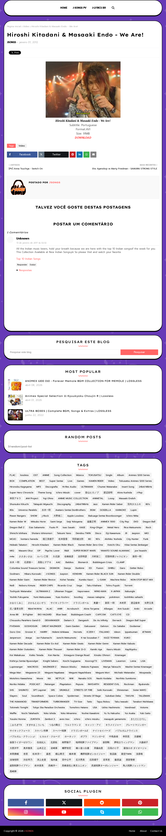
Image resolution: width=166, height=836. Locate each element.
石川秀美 (80, 759)
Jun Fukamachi (44, 637)
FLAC (13, 475)
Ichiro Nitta (132, 515)
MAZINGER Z (49, 667)
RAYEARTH (93, 684)
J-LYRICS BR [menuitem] (99, 8)
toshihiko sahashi (133, 597)
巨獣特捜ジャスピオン (116, 556)
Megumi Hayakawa (54, 672)
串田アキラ (15, 498)
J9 (126, 533)
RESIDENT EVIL (111, 684)
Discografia (51, 486)
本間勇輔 (14, 754)
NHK (71, 678)
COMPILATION (27, 481)
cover (77, 492)
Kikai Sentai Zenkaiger (136, 545)
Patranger (50, 684)
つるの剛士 (54, 725)
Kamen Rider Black (64, 545)
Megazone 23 (33, 672)
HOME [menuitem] (63, 8)
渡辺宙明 (107, 492)
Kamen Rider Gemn (98, 643)
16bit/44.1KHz (35, 608)
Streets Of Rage (92, 696)
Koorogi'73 (91, 661)
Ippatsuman (131, 632)
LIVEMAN (107, 661)
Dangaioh (83, 620)
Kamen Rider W (18, 521)
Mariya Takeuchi (112, 667)
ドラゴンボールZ (79, 730)
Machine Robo (118, 579)
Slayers (13, 696)
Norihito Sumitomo (126, 678)
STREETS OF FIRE (83, 690)
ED (90, 568)
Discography (64, 504)
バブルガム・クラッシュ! (22, 736)
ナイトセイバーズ (102, 730)
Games (80, 481)
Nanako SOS (85, 678)
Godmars (15, 574)
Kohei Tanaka (67, 579)
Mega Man (15, 672)
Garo (122, 568)
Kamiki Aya (96, 649)
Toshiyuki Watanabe (20, 591)
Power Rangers (18, 515)
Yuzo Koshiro (62, 597)
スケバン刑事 (41, 730)
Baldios (70, 562)
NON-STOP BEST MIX (142, 579)
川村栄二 (96, 556)
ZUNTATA (35, 719)
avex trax (64, 719)
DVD (136, 521)
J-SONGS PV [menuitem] (79, 8)
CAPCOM (101, 614)
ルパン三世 (42, 556)
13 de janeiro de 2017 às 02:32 (31, 243)
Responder (22, 264)
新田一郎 (137, 556)
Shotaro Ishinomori (42, 533)
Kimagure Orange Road (76, 655)
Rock (148, 527)
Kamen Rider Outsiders (22, 649)
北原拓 (54, 742)
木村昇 (122, 603)
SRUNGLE (64, 690)
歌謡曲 (113, 754)
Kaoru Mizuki (114, 649)
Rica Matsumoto (132, 527)
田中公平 (66, 759)
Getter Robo (136, 568)
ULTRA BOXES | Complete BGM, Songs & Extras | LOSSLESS (68, 410)
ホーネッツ (70, 736)
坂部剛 (106, 742)
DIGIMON (54, 568)
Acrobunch (73, 608)
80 (89, 539)
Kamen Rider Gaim (19, 579)
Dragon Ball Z (17, 527)
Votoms (144, 707)
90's (98, 539)
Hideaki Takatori (18, 545)
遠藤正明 (91, 521)
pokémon (114, 597)
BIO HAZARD (44, 614)
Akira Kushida (124, 492)
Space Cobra (55, 696)
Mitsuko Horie (38, 521)
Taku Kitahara (94, 585)
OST (35, 475)
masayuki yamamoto (115, 719)
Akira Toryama (91, 608)
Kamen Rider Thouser (50, 649)
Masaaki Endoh (127, 498)
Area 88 (14, 614)
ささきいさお (25, 556)
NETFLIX (60, 678)
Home (132, 831)
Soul (24, 696)
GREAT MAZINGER (51, 626)
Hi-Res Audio (69, 486)
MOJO (13, 539)
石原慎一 (28, 562)
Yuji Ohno (48, 498)
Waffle (13, 713)
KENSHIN (77, 574)
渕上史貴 (41, 759)
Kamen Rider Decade (21, 643)
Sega (79, 585)
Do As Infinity (100, 620)
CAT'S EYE (115, 614)
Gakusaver (90, 626)
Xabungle (130, 591)
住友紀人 (41, 742)
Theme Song (44, 492)
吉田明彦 (82, 556)
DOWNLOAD (83, 138)
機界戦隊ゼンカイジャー (92, 754)
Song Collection (62, 475)
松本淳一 (37, 754)
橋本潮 (72, 754)
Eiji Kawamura (113, 533)
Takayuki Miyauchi (43, 504)
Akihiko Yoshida (113, 539)
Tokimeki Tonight (19, 707)
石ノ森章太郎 (16, 608)
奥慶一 (97, 603)
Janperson (15, 637)
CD (127, 614)
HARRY (43, 632)
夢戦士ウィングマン (124, 742)
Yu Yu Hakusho (112, 713)
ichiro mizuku (92, 719)
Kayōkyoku (131, 649)
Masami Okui (26, 550)
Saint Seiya (56, 521)
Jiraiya (28, 637)
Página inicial (14, 26)
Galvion (104, 626)
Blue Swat (61, 614)
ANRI (59, 608)
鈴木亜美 (39, 765)
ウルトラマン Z (72, 725)
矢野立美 (148, 603)
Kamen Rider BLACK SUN (99, 574)
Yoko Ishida (49, 713)
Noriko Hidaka (17, 684)
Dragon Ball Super (136, 620)
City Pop (124, 521)
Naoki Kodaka (103, 678)
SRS (53, 690)
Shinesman (122, 690)
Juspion (64, 574)
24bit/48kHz (145, 486)
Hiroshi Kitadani (40, 545)
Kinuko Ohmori (102, 655)
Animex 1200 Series (139, 475)
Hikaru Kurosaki (32, 574)
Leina (133, 661)
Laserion (121, 661)
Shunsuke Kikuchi (19, 504)
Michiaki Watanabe (124, 672)
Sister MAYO (139, 690)
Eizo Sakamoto (37, 527)
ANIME (45, 475)
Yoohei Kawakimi (90, 713)
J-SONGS (50, 574)
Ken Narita (53, 655)
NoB (12, 585)
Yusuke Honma (18, 719)
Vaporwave (83, 591)
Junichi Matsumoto (66, 637)
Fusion (99, 568)
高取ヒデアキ (44, 562)
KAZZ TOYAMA (111, 637)
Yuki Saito (145, 713)
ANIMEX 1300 (108, 521)
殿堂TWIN (126, 754)
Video (26, 26)
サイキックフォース (20, 730)
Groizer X (30, 632)
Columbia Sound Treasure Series (27, 568)
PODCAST (35, 684)
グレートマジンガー (136, 725)
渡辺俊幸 (135, 603)
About (143, 831)
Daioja (67, 568)
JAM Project (32, 498)
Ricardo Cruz (65, 585)
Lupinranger (16, 667)
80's (148, 504)
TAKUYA (129, 696)
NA (49, 678)
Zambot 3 (50, 719)
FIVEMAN (15, 626)
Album (120, 475)
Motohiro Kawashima (21, 678)
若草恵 (106, 759)
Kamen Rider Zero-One (90, 545)
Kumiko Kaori (86, 579)
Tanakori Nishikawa (143, 701)
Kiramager (120, 655)
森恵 (48, 754)
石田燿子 (93, 759)
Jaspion (136, 533)
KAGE (82, 527)
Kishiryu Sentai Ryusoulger (24, 661)
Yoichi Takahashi (30, 713)
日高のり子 (113, 748)
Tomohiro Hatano (78, 707)
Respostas (25, 270)
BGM (92, 510)
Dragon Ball (149, 521)
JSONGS (11, 42)
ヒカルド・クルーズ (50, 736)
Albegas (108, 608)
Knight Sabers (50, 661)
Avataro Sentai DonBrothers (70, 510)
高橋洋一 (52, 765)
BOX (12, 481)
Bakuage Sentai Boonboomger (105, 515)
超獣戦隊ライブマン (20, 765)
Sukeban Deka (113, 696)
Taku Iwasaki (121, 701)
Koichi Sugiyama (71, 661)
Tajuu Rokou (103, 701)
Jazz (95, 504)
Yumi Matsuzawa (42, 597)
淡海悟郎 (14, 759)
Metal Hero (113, 527)
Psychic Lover (52, 550)
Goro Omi (15, 632)
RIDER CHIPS (46, 585)
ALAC (49, 608)
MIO (146, 533)
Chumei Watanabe (107, 486)
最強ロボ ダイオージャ (135, 748)
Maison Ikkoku (69, 667)
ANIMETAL (97, 498)
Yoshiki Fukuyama (19, 597)
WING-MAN (100, 591)
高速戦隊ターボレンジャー (104, 765)
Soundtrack (37, 696)
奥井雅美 (27, 748)
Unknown (22, 238)
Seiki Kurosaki (104, 690)
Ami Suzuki (123, 608)
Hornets (78, 632)
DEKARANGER (52, 620)
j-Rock (45, 515)
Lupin (134, 510)
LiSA (143, 661)
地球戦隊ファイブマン (87, 742)
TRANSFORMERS (39, 701)
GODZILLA (105, 510)
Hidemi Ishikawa (60, 632)
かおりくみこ (16, 603)
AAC (58, 562)
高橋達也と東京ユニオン (74, 765)
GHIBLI (111, 568)
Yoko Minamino (68, 713)
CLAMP (120, 562)
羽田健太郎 (77, 539)
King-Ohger (96, 527)
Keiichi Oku (114, 545)
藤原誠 (118, 759)
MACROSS (33, 667)
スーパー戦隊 (59, 730)
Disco (98, 533)
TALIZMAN (144, 696)
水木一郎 (46, 510)
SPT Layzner (39, 690)
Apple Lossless (75, 515)
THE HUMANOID (18, 701)
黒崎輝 (13, 771)
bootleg (78, 597)
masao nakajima (96, 597)
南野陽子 (66, 742)
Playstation (65, 684)
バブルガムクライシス (126, 730)
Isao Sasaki (69, 527)
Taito (89, 701)
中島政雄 (113, 736)
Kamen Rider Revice (44, 579)
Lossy (111, 498)
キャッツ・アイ (93, 725)
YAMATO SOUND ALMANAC (115, 550)
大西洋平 (14, 748)
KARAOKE (121, 510)
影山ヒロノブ (92, 492)
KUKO (127, 637)
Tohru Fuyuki (113, 585)
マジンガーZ (98, 736)
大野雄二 (58, 515)
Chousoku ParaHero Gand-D (25, 620)
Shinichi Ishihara (18, 533)
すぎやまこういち (35, 725)
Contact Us (156, 831)
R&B (66, 550)
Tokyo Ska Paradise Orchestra (49, 707)
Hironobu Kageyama (21, 486)
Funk (145, 539)
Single (109, 475)
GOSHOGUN (30, 626)
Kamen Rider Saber (112, 504)
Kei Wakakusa (17, 655)
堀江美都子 (48, 539)
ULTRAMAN (87, 486)
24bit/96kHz (82, 504)
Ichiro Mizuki (63, 492)
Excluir (33, 264)
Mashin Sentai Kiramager (138, 667)
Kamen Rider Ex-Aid (47, 643)
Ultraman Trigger (64, 591)
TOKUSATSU (94, 475)
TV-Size (78, 701)
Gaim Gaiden (73, 626)
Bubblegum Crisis (102, 562)
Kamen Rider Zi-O (76, 649)
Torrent (128, 585)
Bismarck (83, 562)
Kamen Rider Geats (73, 643)
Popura (79, 684)
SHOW (34, 515)
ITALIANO (104, 632)
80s (12, 510)
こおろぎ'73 (16, 725)
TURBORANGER (61, 701)
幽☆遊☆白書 (82, 748)
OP (38, 550)
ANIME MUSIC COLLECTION (73, 498)
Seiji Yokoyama (74, 521)
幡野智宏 (66, 748)
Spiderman (73, 696)
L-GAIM (102, 579)
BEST (42, 481)
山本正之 (41, 748)
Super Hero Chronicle (21, 492)
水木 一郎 (14, 562)
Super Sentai (56, 481)
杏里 (25, 754)
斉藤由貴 (98, 748)
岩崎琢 (54, 748)
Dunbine (79, 568)
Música (80, 475)
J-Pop (139, 492)
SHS (12, 690)
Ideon (117, 632)
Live (70, 481)
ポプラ (83, 736)
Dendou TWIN (83, 533)
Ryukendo (144, 684)
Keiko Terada (36, 655)
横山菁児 (59, 754)
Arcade (148, 608)
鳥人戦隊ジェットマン (134, 765)
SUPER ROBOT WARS (85, 550)
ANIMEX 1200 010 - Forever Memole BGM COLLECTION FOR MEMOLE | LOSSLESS (83, 380)
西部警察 (130, 759)
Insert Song (128, 486)
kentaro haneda (29, 539)
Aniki (136, 608)
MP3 (38, 486)
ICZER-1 (91, 632)
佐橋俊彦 (68, 556)
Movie (40, 678)
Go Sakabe (119, 626)
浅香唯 (139, 754)
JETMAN (146, 632)
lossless (24, 475)
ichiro (77, 719)
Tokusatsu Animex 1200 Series (135, 481)
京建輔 (137, 736)
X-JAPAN (115, 591)
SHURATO (23, 690)
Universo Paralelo (27, 510)
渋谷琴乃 (27, 759)
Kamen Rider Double (129, 574)
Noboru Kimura (27, 585)
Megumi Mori (103, 672)
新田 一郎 (110, 603)
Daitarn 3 (69, 620)
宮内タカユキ (134, 504)
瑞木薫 (54, 759)
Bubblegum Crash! (81, 614)
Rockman (129, 684)
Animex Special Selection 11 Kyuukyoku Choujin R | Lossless (69, 395)
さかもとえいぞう (37, 603)
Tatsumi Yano (64, 533)
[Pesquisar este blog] (64, 352)
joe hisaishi (141, 550)
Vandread (130, 707)
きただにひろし (138, 719)
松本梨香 (63, 539)
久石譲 (56, 556)
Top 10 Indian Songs (28, 259)
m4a (12, 556)
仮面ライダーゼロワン (21, 742)
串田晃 (126, 736)
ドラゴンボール (81, 603)
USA (95, 707)
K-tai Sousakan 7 (90, 637)
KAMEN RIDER (96, 481)
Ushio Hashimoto (111, 707)
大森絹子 (143, 742)
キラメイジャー (113, 725)
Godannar (135, 626)
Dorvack (116, 620)
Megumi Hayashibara (80, 672)
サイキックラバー (59, 603)
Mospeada (145, 672)
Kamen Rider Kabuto (124, 643)
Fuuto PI (53, 527)
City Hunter (133, 539)
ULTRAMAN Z (43, 591)
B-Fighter (28, 614)
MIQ (12, 550)
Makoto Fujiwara (90, 667)
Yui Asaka (130, 713)
